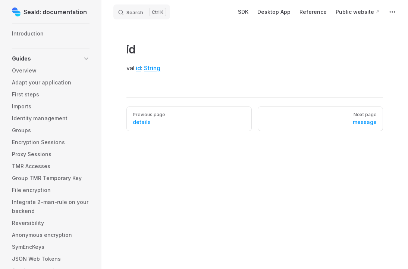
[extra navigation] (392, 12)
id (138, 68)
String (152, 68)
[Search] (141, 11)
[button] (51, 59)
